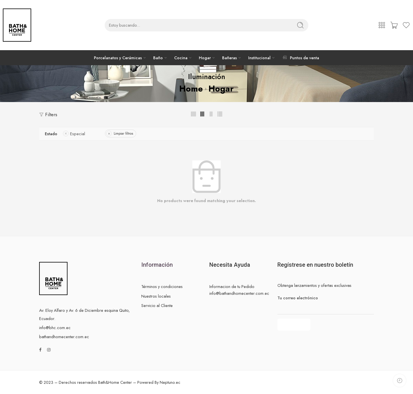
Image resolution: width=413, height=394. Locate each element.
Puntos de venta (300, 57)
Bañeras (229, 58)
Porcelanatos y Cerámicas (118, 58)
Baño (158, 58)
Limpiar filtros (123, 133)
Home (191, 88)
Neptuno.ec (170, 382)
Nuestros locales (156, 296)
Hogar (205, 58)
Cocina (180, 58)
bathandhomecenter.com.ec (64, 337)
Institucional (259, 58)
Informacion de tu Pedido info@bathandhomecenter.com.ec (239, 289)
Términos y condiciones (162, 286)
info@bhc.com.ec (55, 328)
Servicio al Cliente (157, 305)
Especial (77, 134)
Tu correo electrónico (325, 298)
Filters (48, 114)
